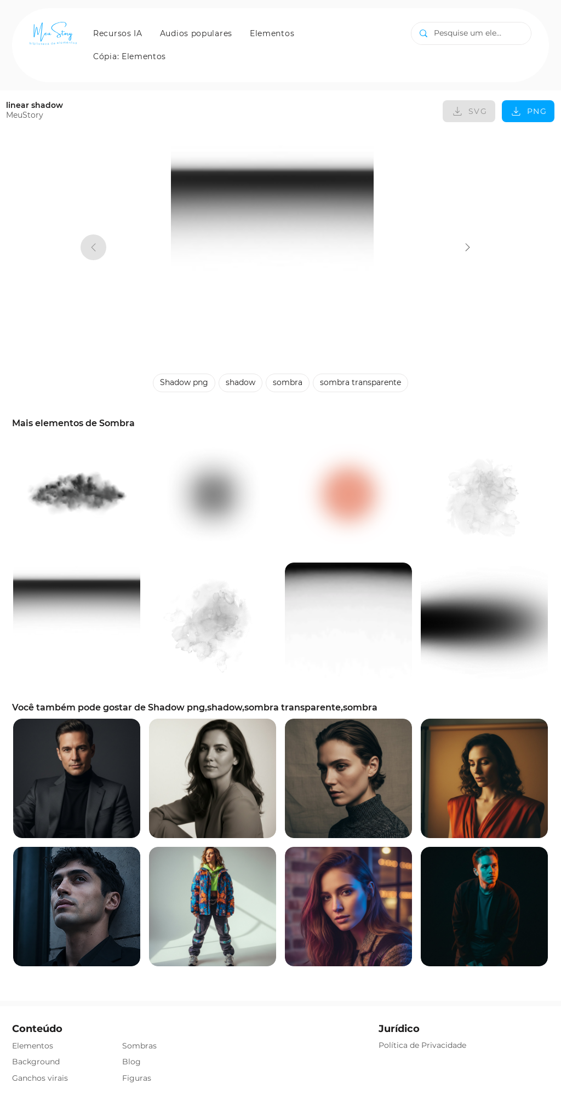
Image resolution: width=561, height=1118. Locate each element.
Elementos (32, 1046)
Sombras (139, 1046)
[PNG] (528, 111)
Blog (131, 1062)
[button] (118, 33)
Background (36, 1062)
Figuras (136, 1078)
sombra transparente (360, 382)
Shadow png (183, 382)
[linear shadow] (467, 247)
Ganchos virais (40, 1078)
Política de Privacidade (422, 1045)
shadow (240, 382)
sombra (287, 382)
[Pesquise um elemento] (471, 33)
